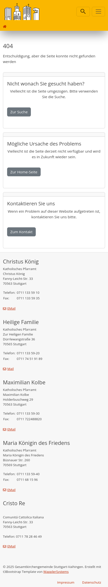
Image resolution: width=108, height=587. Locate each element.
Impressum (65, 582)
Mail (10, 369)
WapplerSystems (56, 571)
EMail (11, 308)
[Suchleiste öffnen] (83, 11)
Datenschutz (91, 582)
